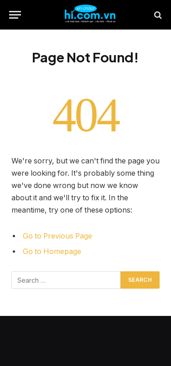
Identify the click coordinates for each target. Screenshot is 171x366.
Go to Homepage (52, 251)
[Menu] (15, 15)
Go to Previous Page (57, 236)
